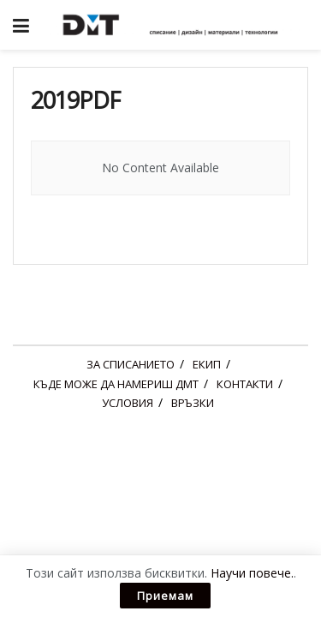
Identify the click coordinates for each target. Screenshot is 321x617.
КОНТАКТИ (245, 384)
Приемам (165, 595)
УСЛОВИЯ (127, 402)
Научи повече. (252, 573)
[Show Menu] (21, 25)
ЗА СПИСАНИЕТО (130, 364)
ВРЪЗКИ (192, 402)
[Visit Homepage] (173, 25)
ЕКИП (207, 364)
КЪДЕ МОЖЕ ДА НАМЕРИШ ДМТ (116, 384)
